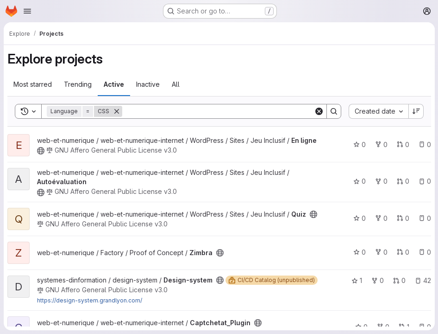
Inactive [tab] (148, 84)
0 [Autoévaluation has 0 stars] (359, 181)
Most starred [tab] (32, 84)
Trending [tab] (78, 84)
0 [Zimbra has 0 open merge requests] (402, 252)
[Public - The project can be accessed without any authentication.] (40, 150)
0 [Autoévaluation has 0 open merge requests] (402, 181)
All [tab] (176, 84)
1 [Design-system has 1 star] (356, 280)
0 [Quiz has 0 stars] (359, 218)
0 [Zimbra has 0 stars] (359, 252)
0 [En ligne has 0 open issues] (424, 144)
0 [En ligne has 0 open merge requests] (402, 144)
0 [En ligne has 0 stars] (359, 144)
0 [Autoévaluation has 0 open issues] (424, 181)
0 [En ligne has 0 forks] (381, 144)
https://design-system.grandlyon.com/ (89, 300)
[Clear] (318, 111)
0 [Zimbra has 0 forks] (381, 252)
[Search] (218, 111)
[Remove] (116, 111)
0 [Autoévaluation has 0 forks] (381, 181)
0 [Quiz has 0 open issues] (424, 218)
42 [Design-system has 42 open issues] (422, 280)
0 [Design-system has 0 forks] (377, 280)
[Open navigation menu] (27, 11)
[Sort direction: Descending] (415, 111)
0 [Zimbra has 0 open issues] (424, 252)
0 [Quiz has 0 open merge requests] (402, 218)
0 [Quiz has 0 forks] (381, 218)
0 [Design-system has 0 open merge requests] (399, 280)
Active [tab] (114, 84)
